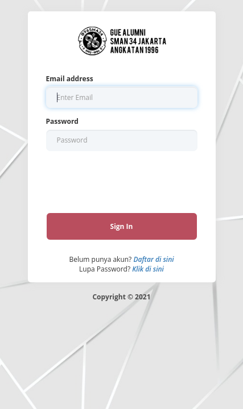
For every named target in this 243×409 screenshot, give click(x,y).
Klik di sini (148, 269)
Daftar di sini (153, 259)
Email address (69, 79)
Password (62, 121)
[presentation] (120, 179)
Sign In (121, 226)
